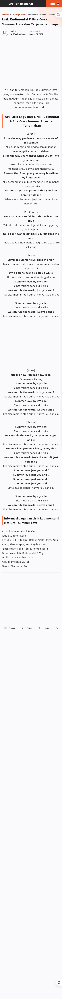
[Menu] (4, 3)
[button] (10, 628)
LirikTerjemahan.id (21, 4)
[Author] (22, 34)
